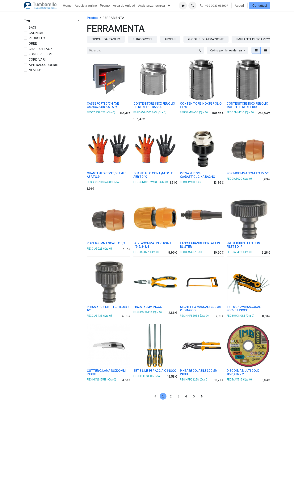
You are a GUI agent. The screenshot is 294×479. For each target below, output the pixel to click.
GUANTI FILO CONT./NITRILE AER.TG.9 (106, 175)
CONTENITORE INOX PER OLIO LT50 (201, 105)
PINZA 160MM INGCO (147, 307)
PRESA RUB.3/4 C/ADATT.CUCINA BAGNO (197, 175)
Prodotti (92, 18)
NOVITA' (35, 70)
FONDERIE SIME (41, 54)
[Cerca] (199, 50)
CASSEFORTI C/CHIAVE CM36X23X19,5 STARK (103, 105)
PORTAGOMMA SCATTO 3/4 (106, 243)
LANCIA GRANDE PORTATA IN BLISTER (200, 244)
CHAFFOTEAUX (40, 49)
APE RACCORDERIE (43, 65)
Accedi (239, 5)
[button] (192, 6)
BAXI (32, 27)
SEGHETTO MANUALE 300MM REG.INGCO (200, 308)
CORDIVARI (37, 59)
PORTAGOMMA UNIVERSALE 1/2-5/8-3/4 (152, 244)
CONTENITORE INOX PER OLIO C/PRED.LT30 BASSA (154, 105)
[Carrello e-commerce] (183, 6)
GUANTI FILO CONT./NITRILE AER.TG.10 (153, 175)
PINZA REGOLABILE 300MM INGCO (198, 372)
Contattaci (259, 5)
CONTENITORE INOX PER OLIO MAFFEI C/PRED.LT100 (247, 105)
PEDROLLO (37, 38)
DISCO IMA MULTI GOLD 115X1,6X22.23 (243, 372)
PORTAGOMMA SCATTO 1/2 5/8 (248, 173)
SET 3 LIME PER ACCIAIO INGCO (154, 370)
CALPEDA (36, 33)
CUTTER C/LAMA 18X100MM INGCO (106, 372)
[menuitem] (67, 5)
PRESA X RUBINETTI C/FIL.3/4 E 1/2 (108, 308)
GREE (33, 43)
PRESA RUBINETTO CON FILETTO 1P (243, 244)
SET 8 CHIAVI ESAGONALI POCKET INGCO (244, 308)
